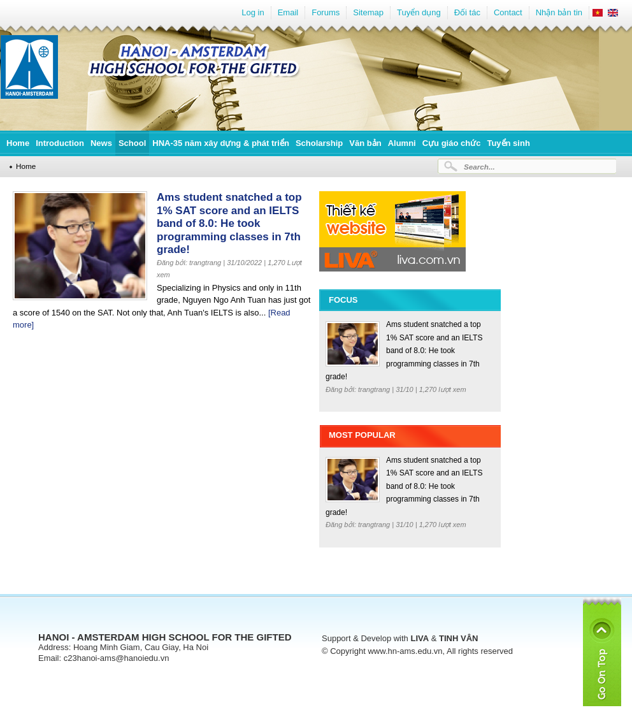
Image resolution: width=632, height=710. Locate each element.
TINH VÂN (458, 638)
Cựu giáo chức (451, 143)
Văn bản (365, 143)
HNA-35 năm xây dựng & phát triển (220, 143)
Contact (508, 12)
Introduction (60, 143)
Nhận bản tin (559, 12)
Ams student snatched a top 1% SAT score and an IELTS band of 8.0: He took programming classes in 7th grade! (229, 223)
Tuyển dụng (419, 12)
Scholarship (319, 143)
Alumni (402, 143)
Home (17, 143)
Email (288, 12)
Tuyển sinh (508, 143)
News (101, 143)
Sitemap (368, 12)
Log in (252, 12)
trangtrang (375, 389)
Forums (326, 12)
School (132, 143)
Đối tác (467, 12)
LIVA (419, 638)
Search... (479, 167)
